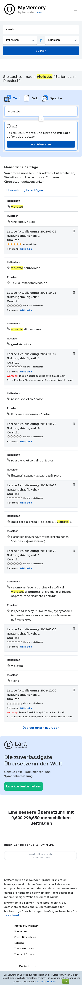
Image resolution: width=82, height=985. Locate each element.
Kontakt (19, 942)
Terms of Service (24, 954)
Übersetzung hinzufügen (24, 190)
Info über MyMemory (26, 925)
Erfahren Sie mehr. (46, 981)
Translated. (12, 915)
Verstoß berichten (25, 937)
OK (66, 981)
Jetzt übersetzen (41, 144)
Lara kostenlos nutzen (23, 786)
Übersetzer (20, 931)
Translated (24, 948)
